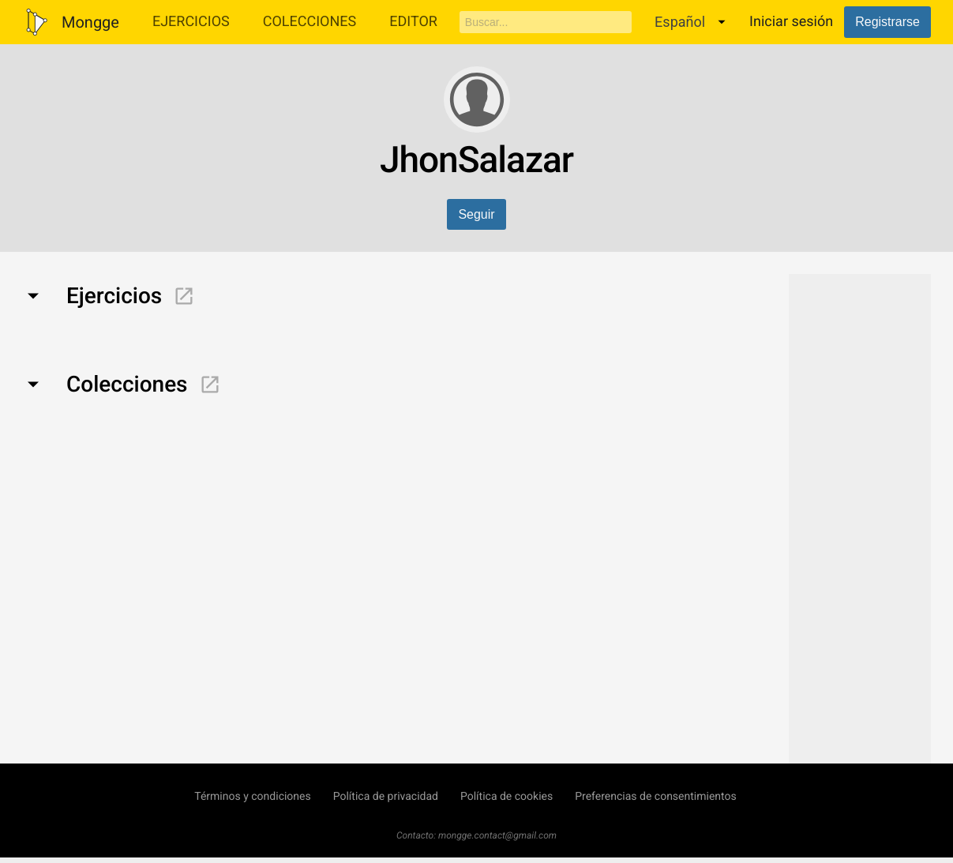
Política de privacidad (385, 796)
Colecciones (310, 21)
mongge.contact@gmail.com (497, 835)
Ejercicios (191, 21)
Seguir (476, 214)
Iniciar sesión (791, 21)
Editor (413, 21)
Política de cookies (506, 796)
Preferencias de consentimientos (656, 796)
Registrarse (887, 21)
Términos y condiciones (252, 796)
